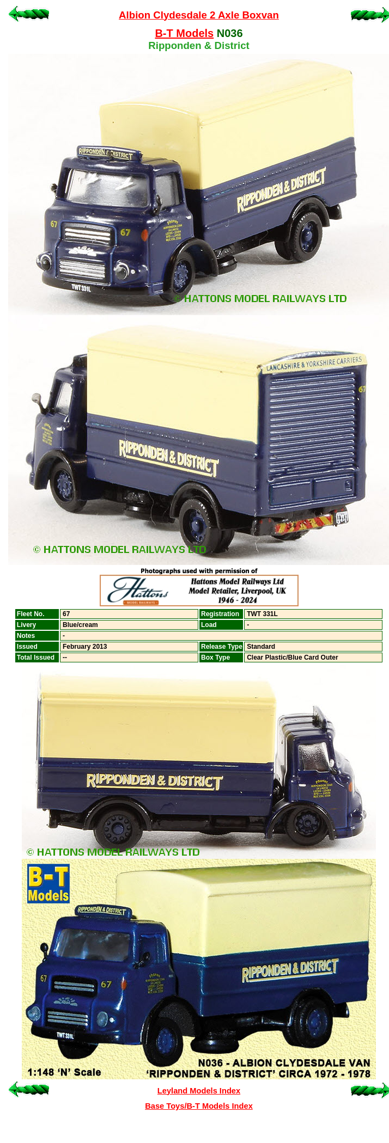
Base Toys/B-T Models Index (199, 1106)
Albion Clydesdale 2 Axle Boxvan (199, 15)
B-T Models (184, 33)
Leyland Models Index (198, 1090)
